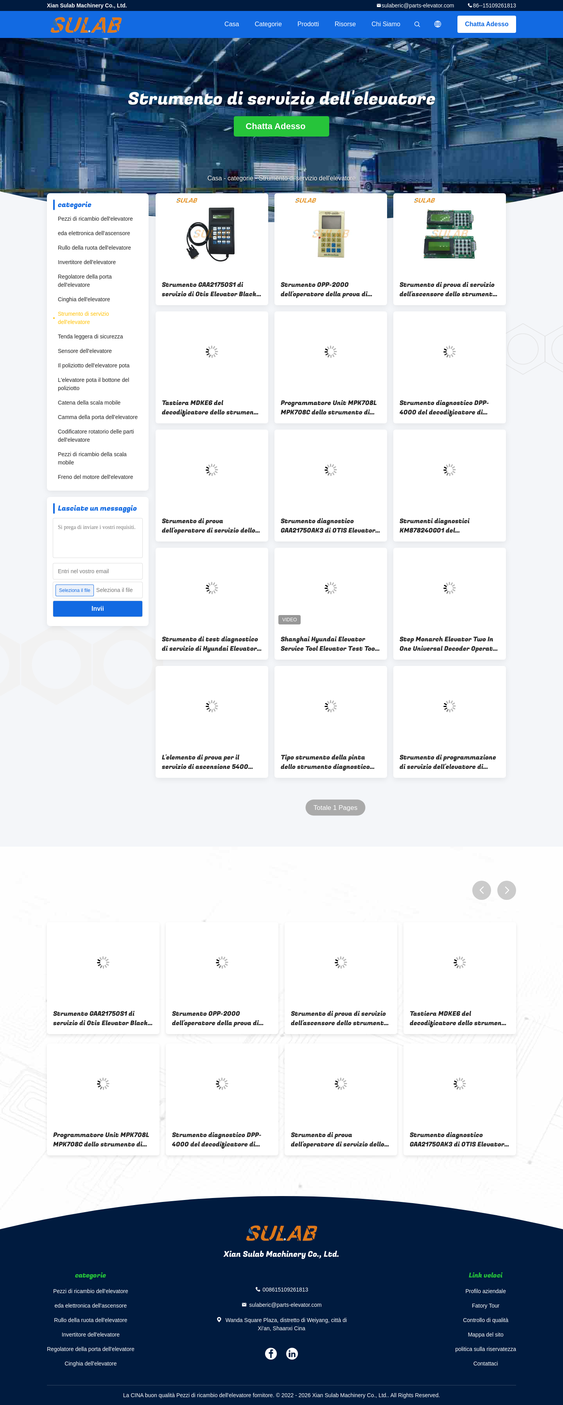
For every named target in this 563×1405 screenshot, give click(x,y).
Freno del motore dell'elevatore (95, 477)
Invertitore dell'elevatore (87, 262)
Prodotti (308, 24)
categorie (268, 24)
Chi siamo (385, 24)
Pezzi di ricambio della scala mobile (92, 458)
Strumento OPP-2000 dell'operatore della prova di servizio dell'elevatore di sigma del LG (329, 289)
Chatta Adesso (486, 24)
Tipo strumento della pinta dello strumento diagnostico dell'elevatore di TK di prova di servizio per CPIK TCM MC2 (328, 762)
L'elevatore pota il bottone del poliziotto (93, 384)
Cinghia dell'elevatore (84, 299)
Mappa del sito (486, 1334)
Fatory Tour (486, 1305)
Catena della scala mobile (89, 402)
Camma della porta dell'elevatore (98, 417)
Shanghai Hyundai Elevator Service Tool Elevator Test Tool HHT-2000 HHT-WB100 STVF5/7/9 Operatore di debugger (329, 644)
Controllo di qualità (485, 1320)
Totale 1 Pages (335, 807)
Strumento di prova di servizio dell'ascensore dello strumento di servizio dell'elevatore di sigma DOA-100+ (448, 289)
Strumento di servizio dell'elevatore (83, 318)
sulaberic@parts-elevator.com (418, 5)
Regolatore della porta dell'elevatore (85, 280)
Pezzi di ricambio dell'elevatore (95, 219)
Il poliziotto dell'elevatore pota (93, 365)
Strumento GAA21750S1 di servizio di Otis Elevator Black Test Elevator (209, 289)
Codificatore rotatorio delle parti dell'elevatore (96, 435)
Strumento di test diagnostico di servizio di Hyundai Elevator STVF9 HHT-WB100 (210, 644)
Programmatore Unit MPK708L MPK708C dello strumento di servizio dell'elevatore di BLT (329, 407)
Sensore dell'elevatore (85, 351)
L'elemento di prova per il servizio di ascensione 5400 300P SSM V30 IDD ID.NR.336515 (212, 762)
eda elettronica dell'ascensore (94, 233)
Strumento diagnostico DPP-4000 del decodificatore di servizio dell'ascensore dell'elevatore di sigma (444, 407)
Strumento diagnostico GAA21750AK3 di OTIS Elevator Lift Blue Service (328, 525)
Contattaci (485, 1363)
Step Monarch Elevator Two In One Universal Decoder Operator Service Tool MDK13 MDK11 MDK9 (450, 644)
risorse (345, 24)
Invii (97, 608)
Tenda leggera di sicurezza (90, 336)
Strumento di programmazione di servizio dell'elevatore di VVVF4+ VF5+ (448, 762)
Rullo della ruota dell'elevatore (94, 248)
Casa (231, 24)
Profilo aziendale (485, 1291)
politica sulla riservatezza (485, 1349)
